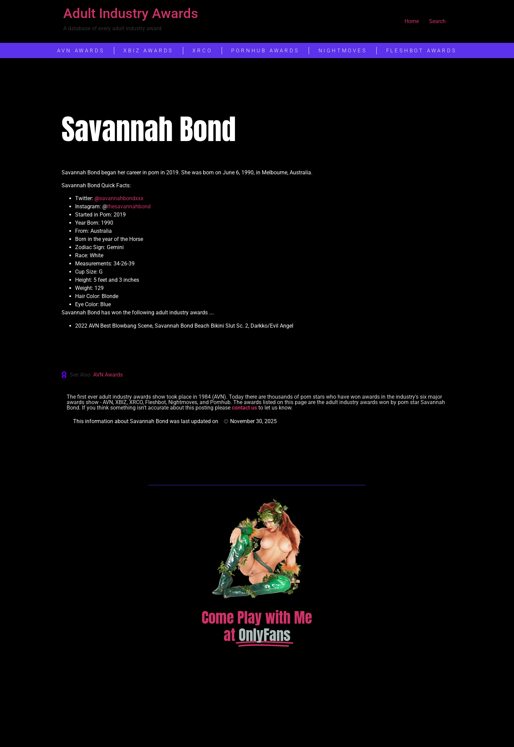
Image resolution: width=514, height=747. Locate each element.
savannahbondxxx (119, 198)
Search (437, 21)
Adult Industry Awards (130, 13)
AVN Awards (108, 374)
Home (412, 21)
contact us (244, 407)
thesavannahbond (129, 206)
